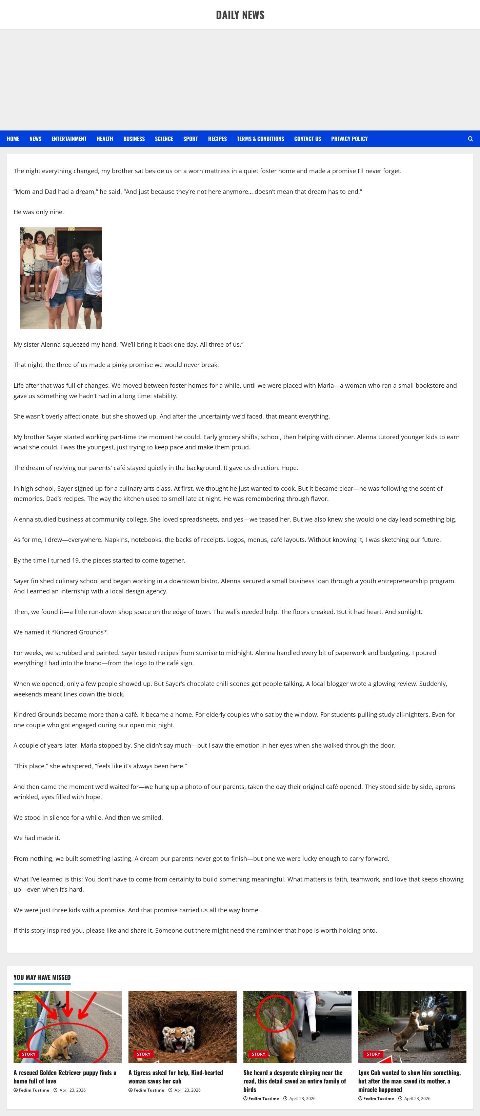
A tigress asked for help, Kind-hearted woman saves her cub (175, 1076)
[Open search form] (470, 139)
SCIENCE (164, 139)
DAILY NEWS (240, 14)
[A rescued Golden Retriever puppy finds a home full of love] (68, 1027)
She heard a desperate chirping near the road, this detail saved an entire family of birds (294, 1081)
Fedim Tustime (34, 1090)
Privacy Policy (349, 139)
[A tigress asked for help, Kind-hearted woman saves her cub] (182, 1027)
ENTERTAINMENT (69, 139)
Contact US (307, 139)
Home (13, 139)
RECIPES (217, 139)
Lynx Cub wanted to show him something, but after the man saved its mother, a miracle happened (409, 1081)
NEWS (35, 139)
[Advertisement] (240, 79)
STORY (28, 1054)
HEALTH (105, 139)
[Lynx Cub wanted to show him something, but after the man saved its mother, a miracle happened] (412, 1027)
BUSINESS (134, 139)
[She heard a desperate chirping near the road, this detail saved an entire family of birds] (297, 1027)
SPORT (190, 139)
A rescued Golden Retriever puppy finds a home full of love (65, 1076)
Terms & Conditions (260, 139)
